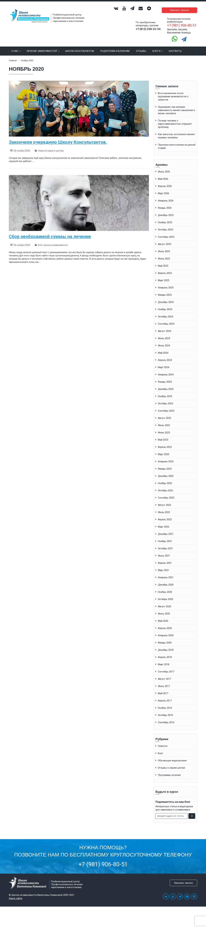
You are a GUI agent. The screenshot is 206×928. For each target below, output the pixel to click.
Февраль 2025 (165, 282)
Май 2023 (163, 434)
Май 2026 (163, 174)
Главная (13, 55)
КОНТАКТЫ (175, 46)
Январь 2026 (165, 203)
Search (192, 46)
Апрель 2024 (165, 355)
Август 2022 (164, 500)
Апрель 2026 (165, 181)
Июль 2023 (164, 420)
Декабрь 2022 (165, 471)
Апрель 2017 (165, 695)
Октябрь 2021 (165, 543)
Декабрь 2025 (165, 210)
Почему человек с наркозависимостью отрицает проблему (175, 119)
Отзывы (141, 46)
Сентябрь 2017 (166, 666)
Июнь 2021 (164, 550)
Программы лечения (169, 770)
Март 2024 (163, 362)
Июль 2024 (164, 333)
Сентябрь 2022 (166, 492)
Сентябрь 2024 (166, 319)
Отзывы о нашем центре (171, 762)
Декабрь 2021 (165, 529)
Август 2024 (164, 326)
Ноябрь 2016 (165, 703)
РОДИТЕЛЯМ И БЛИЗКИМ (115, 46)
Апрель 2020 (165, 623)
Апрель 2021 (165, 558)
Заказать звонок (181, 7)
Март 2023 (163, 449)
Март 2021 (163, 565)
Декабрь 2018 (165, 645)
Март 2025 (163, 275)
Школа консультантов (79, 46)
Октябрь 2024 (165, 311)
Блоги (157, 46)
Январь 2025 (165, 290)
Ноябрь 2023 (165, 391)
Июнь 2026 (164, 166)
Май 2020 (163, 616)
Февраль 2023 (165, 456)
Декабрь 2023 (165, 384)
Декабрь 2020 (165, 579)
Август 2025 (164, 239)
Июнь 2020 (164, 608)
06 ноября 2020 (22, 146)
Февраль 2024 (165, 369)
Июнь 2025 (164, 253)
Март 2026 (163, 188)
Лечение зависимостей (43, 46)
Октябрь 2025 (165, 224)
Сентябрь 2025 (166, 232)
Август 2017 (164, 674)
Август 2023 (164, 413)
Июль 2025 (164, 246)
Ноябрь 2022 (165, 478)
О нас (15, 46)
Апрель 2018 (165, 652)
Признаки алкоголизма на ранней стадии (176, 141)
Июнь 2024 (164, 340)
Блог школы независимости (53, 240)
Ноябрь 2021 (165, 536)
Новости (162, 741)
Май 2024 (163, 348)
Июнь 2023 (164, 427)
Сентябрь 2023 (166, 406)
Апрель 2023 (165, 442)
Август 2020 (164, 601)
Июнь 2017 (164, 681)
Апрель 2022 (165, 514)
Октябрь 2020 (165, 594)
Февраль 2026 (165, 195)
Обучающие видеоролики (172, 755)
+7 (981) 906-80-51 (103, 859)
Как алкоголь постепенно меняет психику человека (176, 131)
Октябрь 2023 (165, 398)
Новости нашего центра (51, 146)
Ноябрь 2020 (165, 587)
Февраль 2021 (165, 572)
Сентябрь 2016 (166, 717)
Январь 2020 (165, 637)
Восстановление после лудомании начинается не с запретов (173, 91)
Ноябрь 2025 (165, 217)
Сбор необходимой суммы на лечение (50, 231)
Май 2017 (163, 688)
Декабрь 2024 (165, 297)
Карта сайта (15, 893)
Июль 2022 (164, 507)
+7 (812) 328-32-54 (148, 24)
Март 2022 (163, 521)
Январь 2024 (165, 377)
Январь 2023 (165, 463)
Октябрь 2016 (165, 710)
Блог (160, 748)
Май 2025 (163, 261)
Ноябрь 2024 (165, 304)
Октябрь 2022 (165, 485)
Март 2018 (163, 659)
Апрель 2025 (165, 268)
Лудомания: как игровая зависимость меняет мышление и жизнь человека (176, 105)
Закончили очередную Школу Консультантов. (58, 137)
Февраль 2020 (165, 630)
